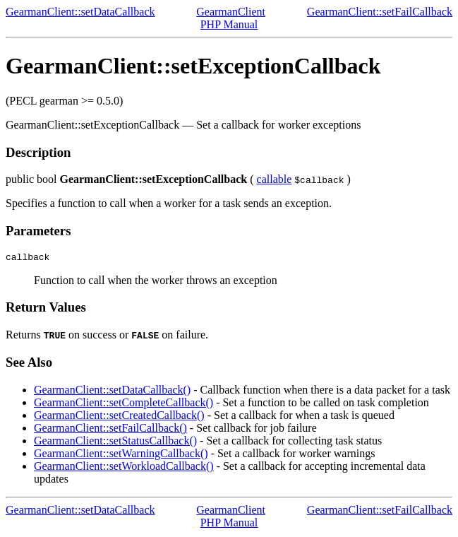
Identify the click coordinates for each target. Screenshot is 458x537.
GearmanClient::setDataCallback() (112, 392)
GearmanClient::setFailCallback (379, 12)
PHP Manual (229, 24)
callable (274, 179)
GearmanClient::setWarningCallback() (121, 455)
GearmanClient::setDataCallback (80, 12)
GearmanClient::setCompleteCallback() (123, 405)
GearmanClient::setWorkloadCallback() (124, 468)
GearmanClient (230, 12)
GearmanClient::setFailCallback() (110, 430)
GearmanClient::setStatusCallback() (115, 443)
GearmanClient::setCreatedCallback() (119, 417)
